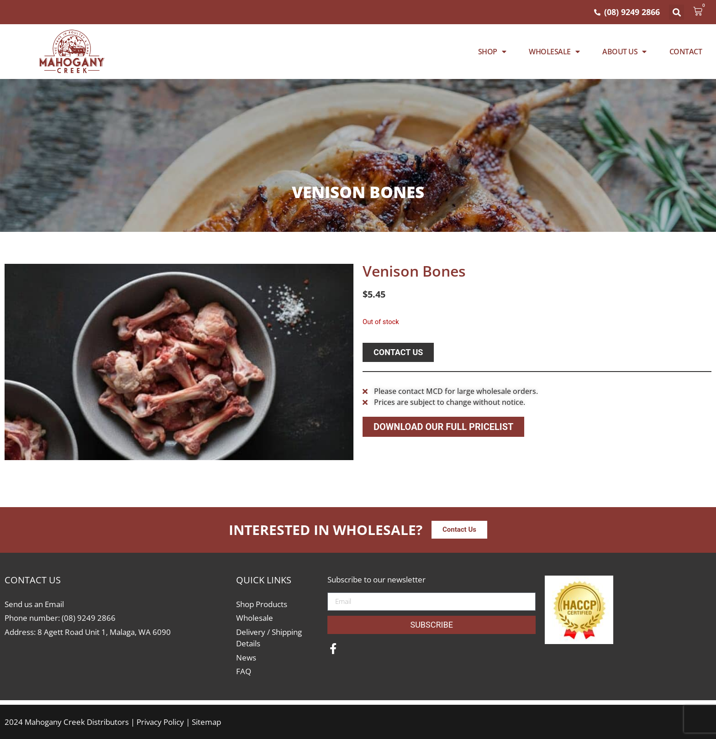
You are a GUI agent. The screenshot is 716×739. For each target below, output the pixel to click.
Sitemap (206, 722)
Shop (492, 51)
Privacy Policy (160, 722)
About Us (624, 51)
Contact (685, 52)
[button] (676, 12)
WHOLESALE (554, 51)
